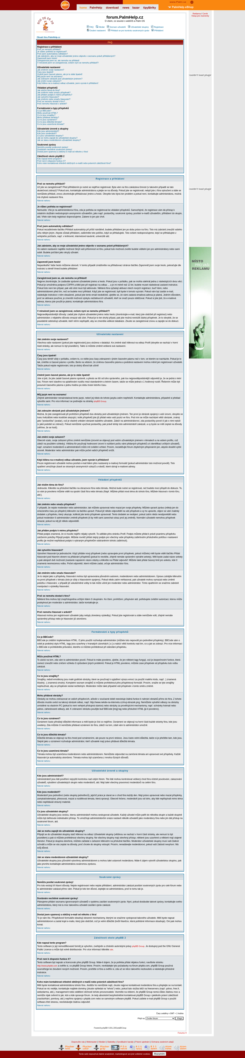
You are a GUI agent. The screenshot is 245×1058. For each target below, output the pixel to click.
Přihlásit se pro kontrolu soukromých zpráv (128, 30)
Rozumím (159, 1053)
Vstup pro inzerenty (200, 16)
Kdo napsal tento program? (49, 159)
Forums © (182, 1033)
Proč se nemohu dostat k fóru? (51, 101)
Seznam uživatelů (116, 27)
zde (111, 949)
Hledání (102, 1042)
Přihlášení (157, 30)
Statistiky (111, 1042)
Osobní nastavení (96, 30)
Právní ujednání (142, 1042)
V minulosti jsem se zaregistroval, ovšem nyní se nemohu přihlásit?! (68, 63)
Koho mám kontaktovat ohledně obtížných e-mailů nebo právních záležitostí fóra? (74, 163)
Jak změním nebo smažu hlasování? (54, 99)
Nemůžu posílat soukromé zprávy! (52, 147)
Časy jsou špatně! (45, 72)
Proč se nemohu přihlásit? (49, 49)
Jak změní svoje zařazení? (49, 81)
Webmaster (92, 1042)
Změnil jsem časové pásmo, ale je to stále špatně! (59, 74)
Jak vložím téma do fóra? (48, 90)
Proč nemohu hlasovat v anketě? (52, 104)
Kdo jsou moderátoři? (47, 133)
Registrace (157, 27)
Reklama (197, 13)
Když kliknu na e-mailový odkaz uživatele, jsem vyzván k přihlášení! (67, 83)
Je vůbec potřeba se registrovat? (52, 51)
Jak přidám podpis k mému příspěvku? (54, 95)
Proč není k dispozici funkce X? (51, 161)
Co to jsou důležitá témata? (49, 122)
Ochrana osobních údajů (162, 1042)
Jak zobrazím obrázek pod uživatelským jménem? (59, 79)
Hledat (100, 27)
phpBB (104, 1028)
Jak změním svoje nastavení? (50, 70)
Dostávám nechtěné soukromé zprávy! (54, 149)
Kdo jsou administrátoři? (48, 131)
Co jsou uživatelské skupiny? (50, 136)
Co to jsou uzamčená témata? (50, 124)
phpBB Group (100, 401)
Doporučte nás (78, 1042)
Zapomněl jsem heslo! (47, 58)
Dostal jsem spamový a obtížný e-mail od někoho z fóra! (62, 152)
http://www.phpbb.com (47, 966)
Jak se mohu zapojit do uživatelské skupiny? (57, 138)
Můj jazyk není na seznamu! (50, 76)
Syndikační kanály (125, 1042)
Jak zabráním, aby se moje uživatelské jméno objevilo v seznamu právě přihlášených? (76, 56)
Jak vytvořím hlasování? (48, 97)
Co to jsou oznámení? (47, 120)
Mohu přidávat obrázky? (48, 117)
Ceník (205, 13)
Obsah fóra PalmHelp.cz (48, 37)
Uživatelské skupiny (138, 27)
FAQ (90, 27)
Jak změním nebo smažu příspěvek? (54, 92)
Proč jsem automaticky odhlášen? (52, 54)
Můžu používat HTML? (47, 113)
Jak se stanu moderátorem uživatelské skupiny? (59, 140)
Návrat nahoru (43, 200)
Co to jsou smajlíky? (46, 115)
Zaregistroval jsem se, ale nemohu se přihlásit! (58, 60)
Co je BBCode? (44, 111)
